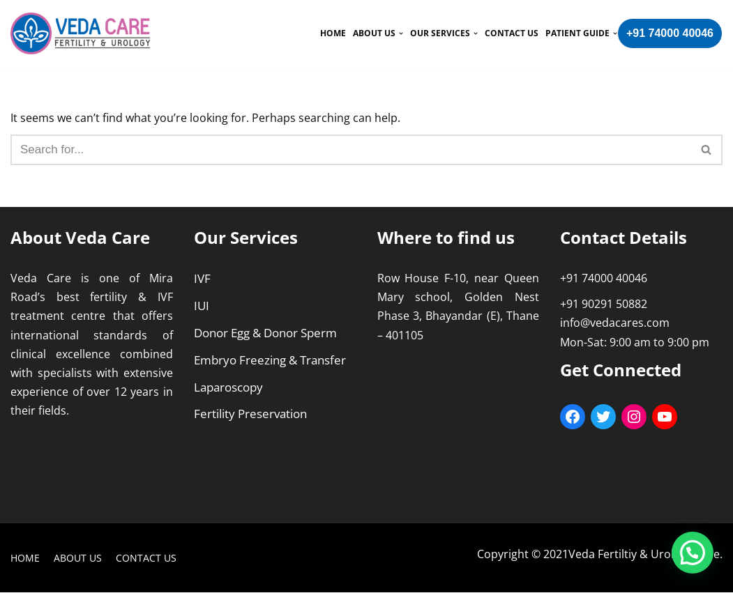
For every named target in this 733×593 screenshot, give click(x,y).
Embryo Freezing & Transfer (270, 360)
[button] (706, 149)
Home (333, 33)
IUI (201, 306)
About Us (78, 558)
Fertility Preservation (250, 414)
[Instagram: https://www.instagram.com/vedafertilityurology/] (634, 416)
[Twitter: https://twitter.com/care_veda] (603, 416)
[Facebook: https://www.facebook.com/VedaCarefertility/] (572, 416)
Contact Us (511, 33)
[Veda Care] (80, 33)
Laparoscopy (228, 387)
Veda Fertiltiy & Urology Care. (645, 554)
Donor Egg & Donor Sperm (265, 333)
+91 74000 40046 (669, 33)
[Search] (707, 149)
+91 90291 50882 (603, 304)
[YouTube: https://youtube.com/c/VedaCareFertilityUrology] (664, 416)
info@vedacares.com (615, 323)
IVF (202, 278)
